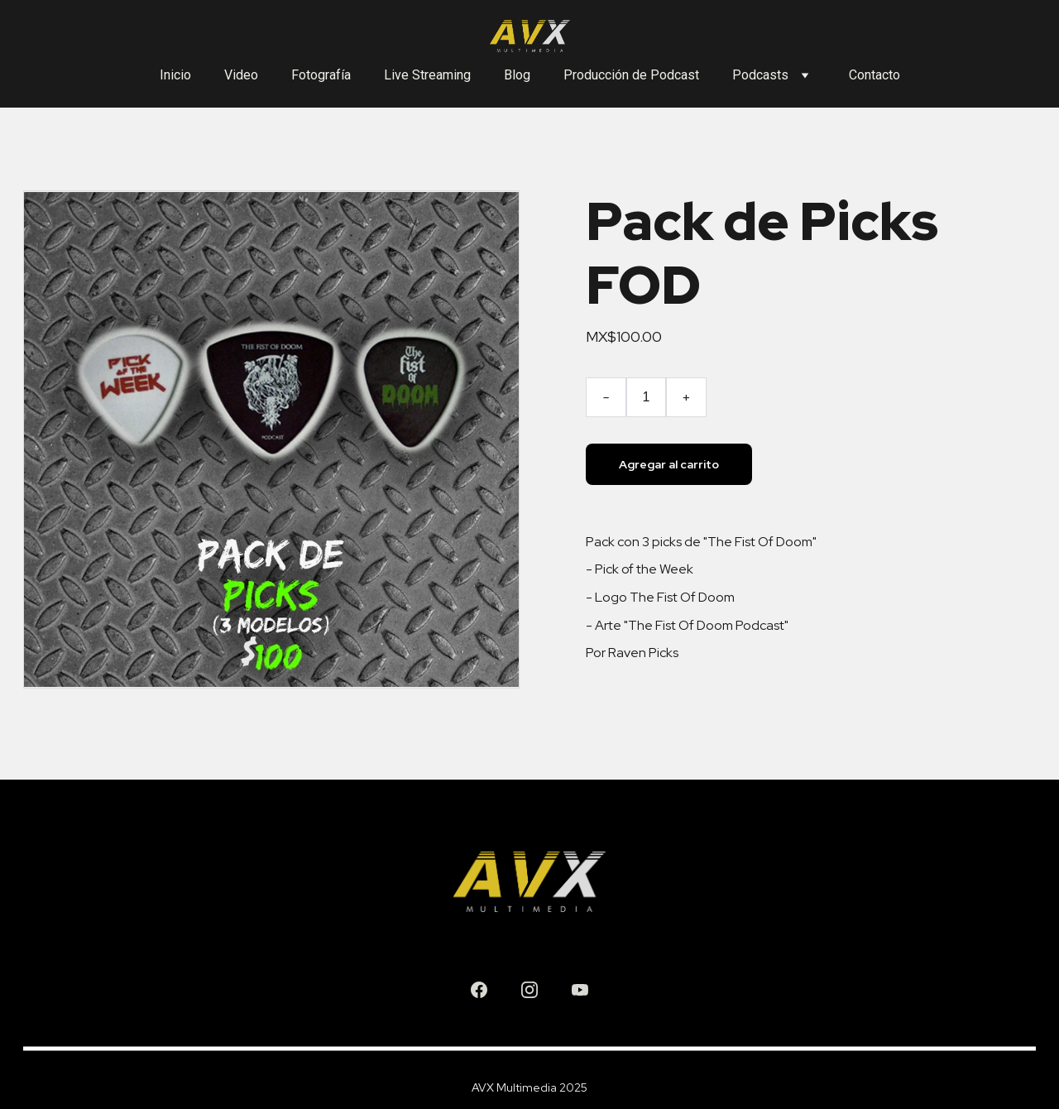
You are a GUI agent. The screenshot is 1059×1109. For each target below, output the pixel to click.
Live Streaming (427, 75)
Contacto (874, 75)
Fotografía (321, 75)
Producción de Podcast (631, 75)
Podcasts (760, 75)
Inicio (175, 75)
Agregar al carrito (669, 464)
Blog (517, 75)
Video (241, 75)
